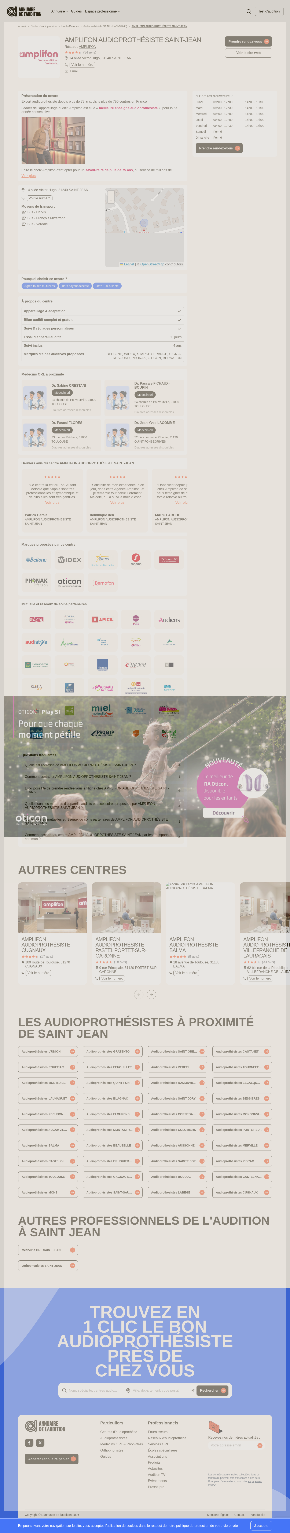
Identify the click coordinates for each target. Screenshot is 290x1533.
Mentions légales (218, 1514)
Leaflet (127, 264)
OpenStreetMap (152, 264)
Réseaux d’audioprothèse (167, 1438)
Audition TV (156, 1474)
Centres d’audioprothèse (118, 1432)
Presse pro (156, 1487)
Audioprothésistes (113, 1438)
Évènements (157, 1481)
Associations (157, 1456)
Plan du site (257, 1514)
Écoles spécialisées (163, 1450)
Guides (76, 11)
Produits (154, 1462)
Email (74, 71)
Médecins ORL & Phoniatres (121, 1444)
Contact (239, 1514)
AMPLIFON (87, 46)
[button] (144, 223)
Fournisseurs (158, 1432)
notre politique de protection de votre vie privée (203, 1525)
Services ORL (158, 1444)
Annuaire (59, 11)
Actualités (155, 1468)
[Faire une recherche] (248, 11)
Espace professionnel (102, 11)
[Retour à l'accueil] (51, 1426)
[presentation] (240, 1461)
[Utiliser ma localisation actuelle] (193, 1390)
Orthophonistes (111, 1450)
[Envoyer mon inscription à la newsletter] (260, 1445)
